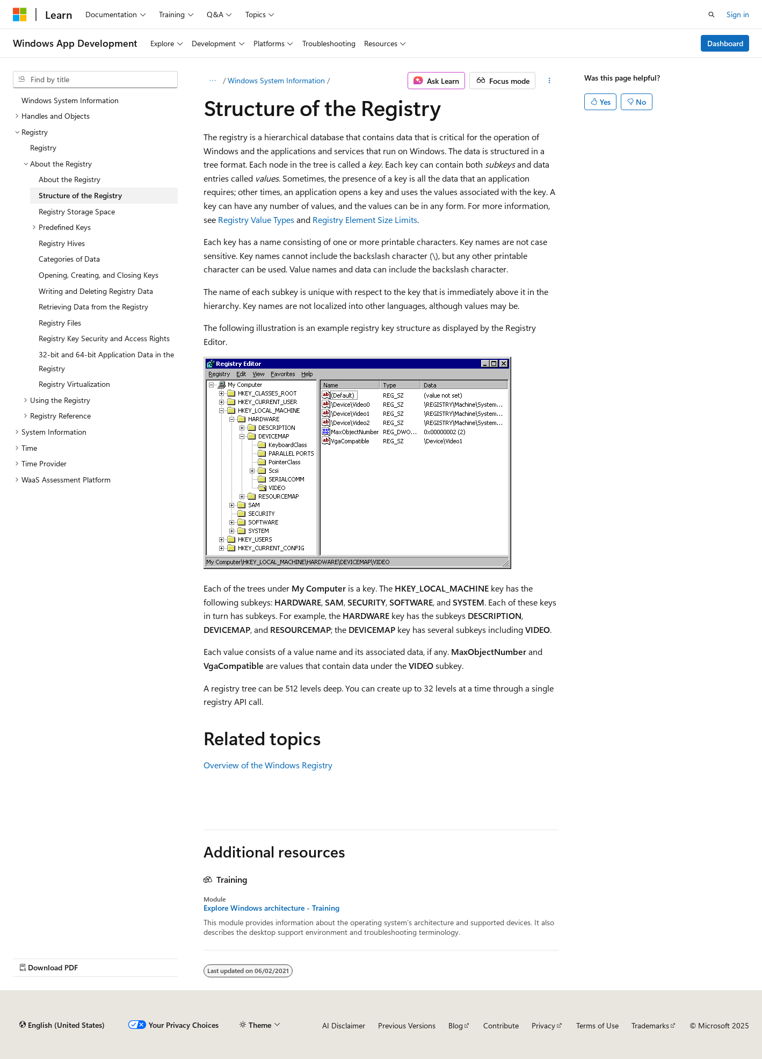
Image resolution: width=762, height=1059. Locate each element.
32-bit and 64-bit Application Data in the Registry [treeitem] (106, 361)
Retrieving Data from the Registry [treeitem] (93, 306)
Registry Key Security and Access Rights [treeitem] (104, 338)
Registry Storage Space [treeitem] (77, 211)
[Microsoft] (20, 14)
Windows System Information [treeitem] (70, 100)
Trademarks (650, 1025)
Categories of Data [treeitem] (69, 259)
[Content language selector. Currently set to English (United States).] (62, 1025)
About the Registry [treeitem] (69, 179)
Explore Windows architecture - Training (271, 908)
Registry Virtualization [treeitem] (74, 384)
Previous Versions (407, 1025)
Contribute (501, 1025)
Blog (455, 1025)
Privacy (543, 1025)
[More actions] (549, 80)
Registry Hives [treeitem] (62, 243)
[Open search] (711, 14)
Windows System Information (276, 80)
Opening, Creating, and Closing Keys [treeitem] (98, 275)
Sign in (738, 14)
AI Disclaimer (343, 1025)
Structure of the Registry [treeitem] (80, 195)
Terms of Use (597, 1025)
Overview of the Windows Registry (268, 764)
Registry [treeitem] (43, 147)
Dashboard (725, 43)
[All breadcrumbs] (213, 80)
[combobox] (95, 79)
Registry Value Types (256, 219)
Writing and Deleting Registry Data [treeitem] (96, 291)
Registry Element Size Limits (365, 219)
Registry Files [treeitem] (60, 323)
